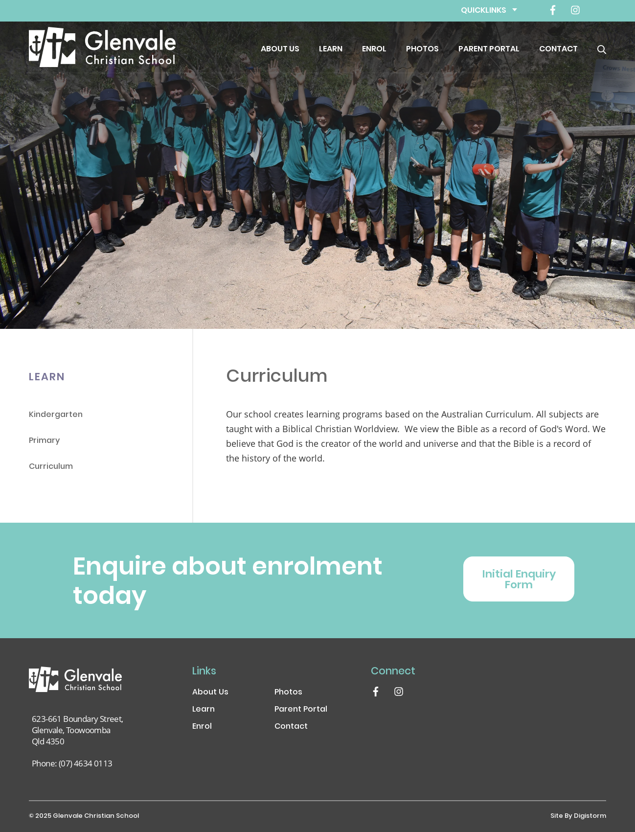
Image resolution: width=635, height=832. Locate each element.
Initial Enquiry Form (519, 580)
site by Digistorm (578, 816)
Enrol (374, 49)
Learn (330, 49)
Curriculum (51, 467)
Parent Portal (489, 49)
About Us (280, 49)
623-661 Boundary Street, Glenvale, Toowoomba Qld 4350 (77, 730)
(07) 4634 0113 (86, 763)
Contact (558, 49)
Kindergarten (56, 415)
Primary (44, 441)
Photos (422, 49)
